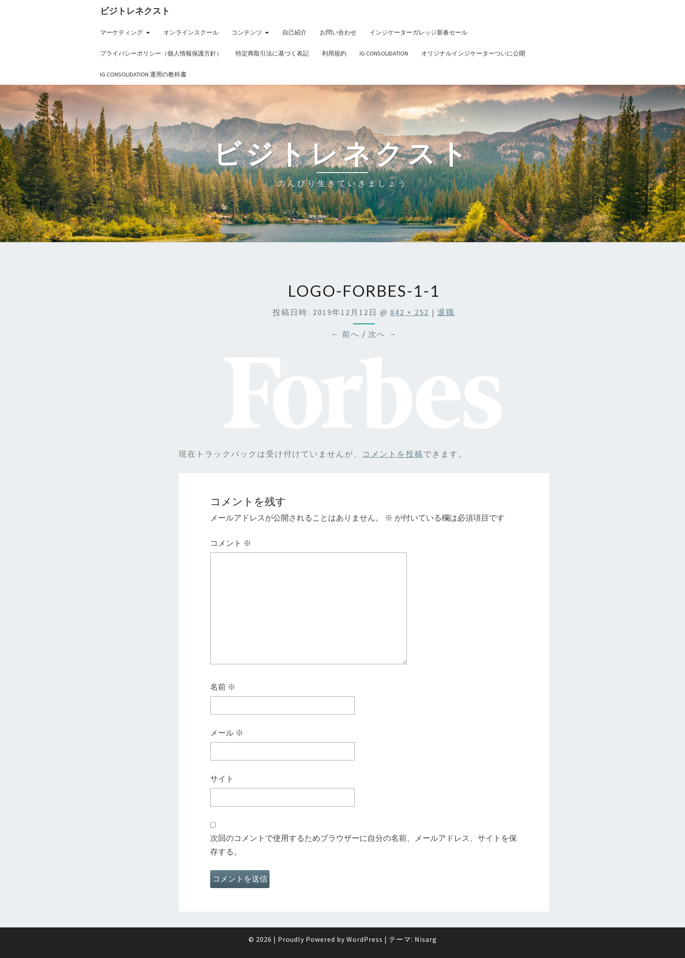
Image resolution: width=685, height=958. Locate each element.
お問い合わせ (338, 32)
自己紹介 (294, 32)
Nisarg (426, 939)
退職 (446, 312)
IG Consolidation (384, 53)
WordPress (364, 939)
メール (226, 733)
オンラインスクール (190, 32)
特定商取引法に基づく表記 (272, 53)
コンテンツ (247, 32)
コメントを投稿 (392, 454)
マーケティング (121, 32)
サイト (222, 779)
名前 (222, 687)
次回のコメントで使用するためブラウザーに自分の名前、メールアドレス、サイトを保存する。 (363, 845)
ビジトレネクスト (135, 10)
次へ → (382, 334)
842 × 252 (409, 312)
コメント (230, 543)
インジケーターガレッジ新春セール (418, 32)
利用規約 (334, 53)
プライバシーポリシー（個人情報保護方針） (161, 53)
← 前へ (345, 334)
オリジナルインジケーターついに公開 (473, 53)
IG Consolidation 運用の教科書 (143, 74)
